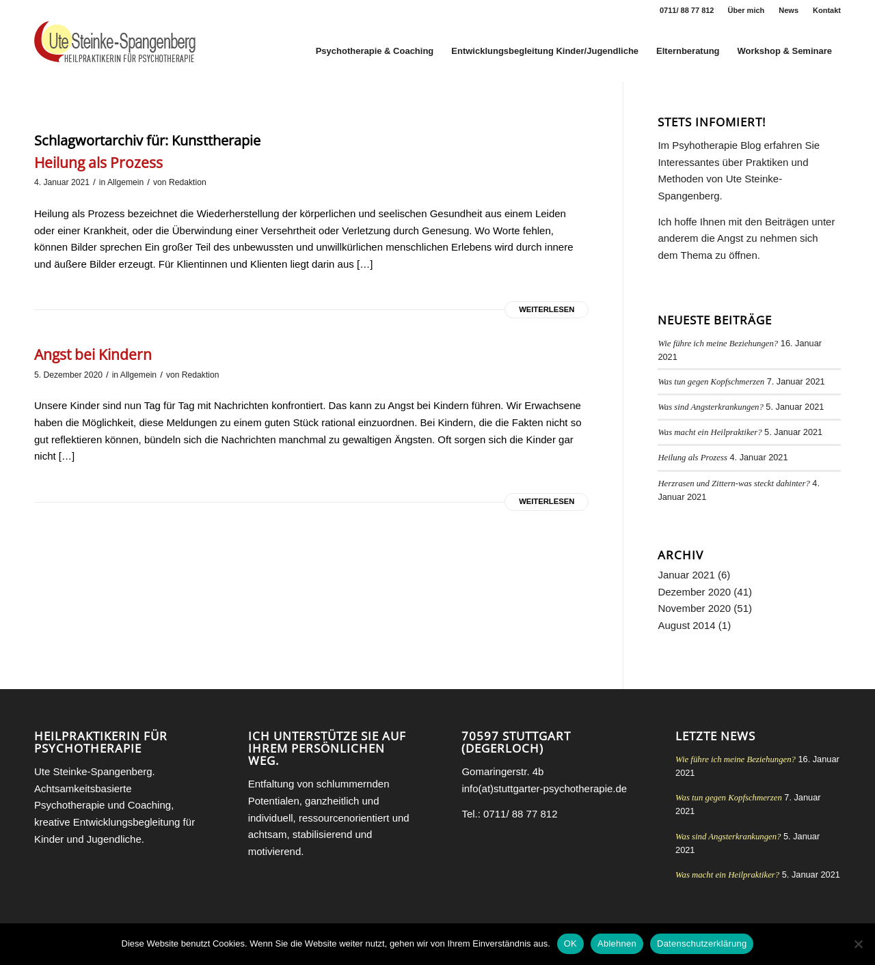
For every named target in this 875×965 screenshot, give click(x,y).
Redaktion (187, 182)
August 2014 (686, 625)
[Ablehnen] (858, 944)
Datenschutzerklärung (701, 943)
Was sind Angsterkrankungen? (710, 407)
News (788, 10)
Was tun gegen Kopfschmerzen (711, 382)
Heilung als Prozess (98, 162)
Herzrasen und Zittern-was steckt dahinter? (733, 483)
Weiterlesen (546, 309)
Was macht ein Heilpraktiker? (710, 432)
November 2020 (694, 608)
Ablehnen (616, 943)
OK (570, 943)
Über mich (746, 10)
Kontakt (827, 10)
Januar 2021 (686, 575)
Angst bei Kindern (93, 354)
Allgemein (125, 182)
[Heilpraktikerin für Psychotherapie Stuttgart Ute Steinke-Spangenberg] (115, 51)
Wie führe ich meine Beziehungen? (718, 343)
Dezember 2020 (694, 592)
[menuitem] (746, 10)
